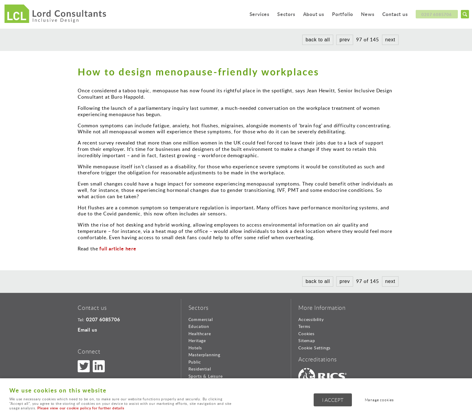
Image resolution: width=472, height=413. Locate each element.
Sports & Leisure (205, 376)
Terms (304, 326)
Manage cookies (382, 400)
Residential (199, 369)
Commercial (200, 319)
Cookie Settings (314, 348)
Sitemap (306, 340)
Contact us (393, 14)
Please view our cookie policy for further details (80, 408)
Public (194, 362)
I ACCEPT (332, 400)
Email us (87, 329)
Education (198, 326)
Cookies (306, 333)
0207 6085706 (436, 14)
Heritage (197, 340)
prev (345, 39)
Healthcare (199, 333)
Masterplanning (204, 354)
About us (304, 14)
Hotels (195, 348)
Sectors (275, 14)
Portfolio (336, 14)
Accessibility (311, 319)
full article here (117, 248)
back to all (318, 39)
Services (246, 14)
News (364, 14)
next (390, 39)
